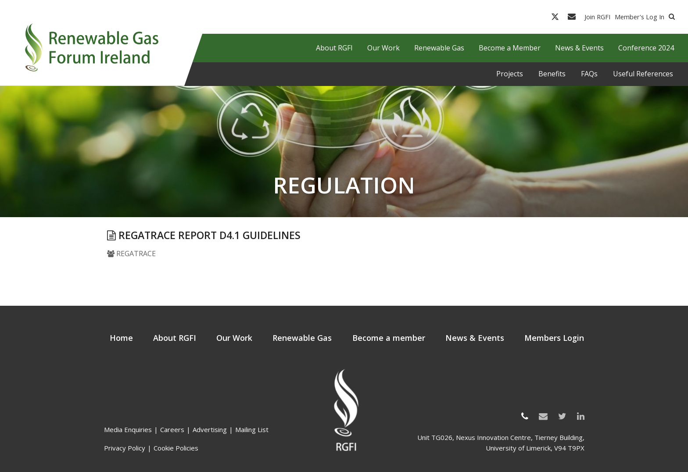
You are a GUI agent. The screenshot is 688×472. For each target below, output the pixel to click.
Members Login (554, 338)
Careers (172, 429)
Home (121, 338)
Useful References (643, 74)
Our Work (234, 338)
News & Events (474, 338)
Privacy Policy (124, 447)
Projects (509, 74)
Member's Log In (639, 16)
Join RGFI (597, 16)
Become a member (388, 338)
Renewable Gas (302, 338)
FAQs (589, 74)
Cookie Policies (176, 447)
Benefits (552, 74)
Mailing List (252, 429)
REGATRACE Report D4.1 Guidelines (204, 235)
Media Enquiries (128, 429)
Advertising (210, 429)
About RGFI (174, 338)
